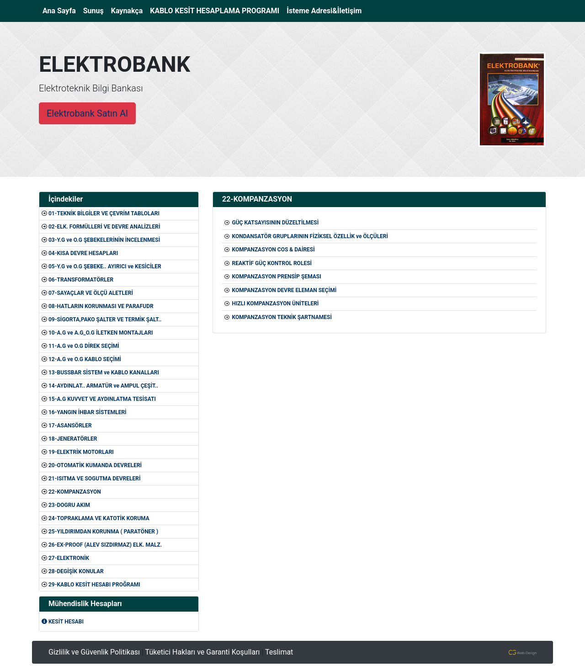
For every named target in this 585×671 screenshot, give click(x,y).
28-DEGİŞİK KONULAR (76, 571)
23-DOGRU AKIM (69, 505)
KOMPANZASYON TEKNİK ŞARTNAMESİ (281, 317)
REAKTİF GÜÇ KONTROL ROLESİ (272, 263)
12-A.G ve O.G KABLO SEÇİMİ (84, 359)
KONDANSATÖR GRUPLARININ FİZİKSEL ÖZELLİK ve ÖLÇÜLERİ (310, 236)
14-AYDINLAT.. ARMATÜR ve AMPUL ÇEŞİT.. (103, 386)
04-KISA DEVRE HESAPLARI (83, 253)
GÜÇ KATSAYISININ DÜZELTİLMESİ (275, 222)
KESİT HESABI (63, 621)
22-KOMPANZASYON (74, 492)
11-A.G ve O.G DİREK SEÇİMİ (83, 346)
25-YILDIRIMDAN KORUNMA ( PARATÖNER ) (103, 531)
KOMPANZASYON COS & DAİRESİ (273, 249)
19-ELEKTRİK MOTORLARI (81, 452)
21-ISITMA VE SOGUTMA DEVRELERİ (94, 478)
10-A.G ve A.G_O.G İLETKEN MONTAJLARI (100, 333)
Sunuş (93, 10)
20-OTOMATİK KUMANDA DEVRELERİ (95, 465)
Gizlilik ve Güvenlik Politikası (94, 652)
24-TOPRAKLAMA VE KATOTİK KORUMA (98, 518)
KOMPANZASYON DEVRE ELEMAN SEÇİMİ (284, 290)
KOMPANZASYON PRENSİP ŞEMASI (276, 276)
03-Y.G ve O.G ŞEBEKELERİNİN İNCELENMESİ (104, 240)
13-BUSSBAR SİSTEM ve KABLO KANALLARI (103, 372)
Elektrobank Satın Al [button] (87, 113)
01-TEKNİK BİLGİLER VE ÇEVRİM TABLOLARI (104, 213)
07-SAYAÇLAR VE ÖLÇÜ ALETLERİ (90, 293)
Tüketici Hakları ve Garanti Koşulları (202, 652)
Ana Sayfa (61, 10)
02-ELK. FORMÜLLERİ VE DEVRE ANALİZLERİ (104, 227)
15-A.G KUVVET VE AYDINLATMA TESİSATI (102, 399)
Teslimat (279, 652)
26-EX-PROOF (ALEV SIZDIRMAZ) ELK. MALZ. (105, 545)
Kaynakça (127, 10)
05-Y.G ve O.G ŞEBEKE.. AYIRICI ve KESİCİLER (104, 266)
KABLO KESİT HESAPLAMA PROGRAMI (214, 10)
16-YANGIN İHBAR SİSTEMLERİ (87, 412)
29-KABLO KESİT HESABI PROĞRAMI (94, 584)
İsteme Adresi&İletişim (324, 10)
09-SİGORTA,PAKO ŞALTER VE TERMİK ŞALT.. (104, 319)
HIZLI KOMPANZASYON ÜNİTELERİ (275, 303)
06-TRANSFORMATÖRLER (80, 280)
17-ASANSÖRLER (70, 425)
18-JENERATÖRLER (72, 439)
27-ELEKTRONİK (68, 558)
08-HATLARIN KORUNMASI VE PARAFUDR (101, 306)
